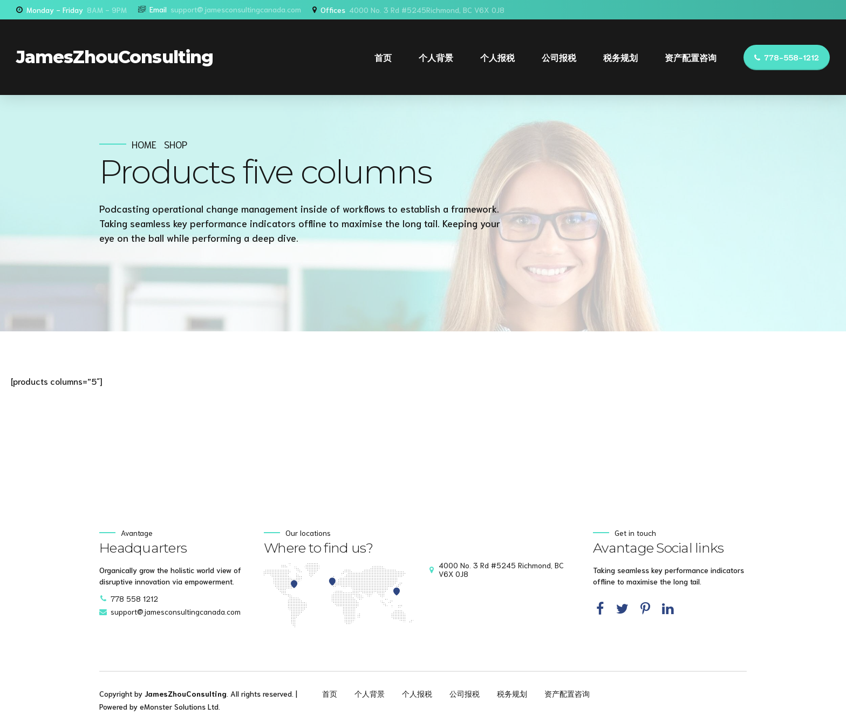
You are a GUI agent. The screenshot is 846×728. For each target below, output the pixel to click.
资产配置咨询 (691, 57)
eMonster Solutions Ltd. (180, 706)
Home (144, 144)
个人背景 (436, 57)
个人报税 (497, 57)
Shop (175, 144)
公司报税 (559, 57)
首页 (383, 57)
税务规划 (620, 57)
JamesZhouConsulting (114, 56)
